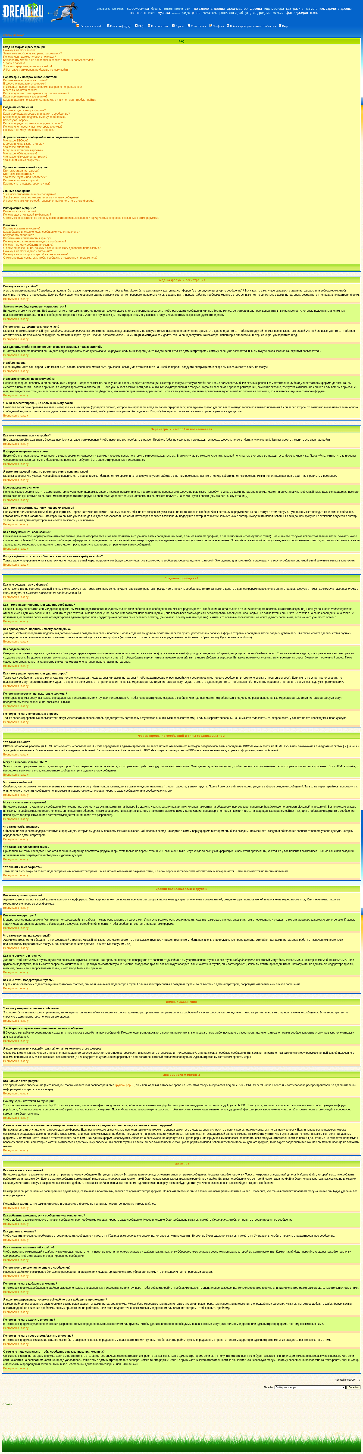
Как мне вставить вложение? (22, 228)
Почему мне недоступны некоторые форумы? (32, 126)
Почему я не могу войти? (19, 50)
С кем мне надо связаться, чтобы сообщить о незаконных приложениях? (50, 257)
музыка (163, 13)
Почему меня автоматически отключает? (29, 56)
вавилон (167, 9)
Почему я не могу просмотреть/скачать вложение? (36, 254)
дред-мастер (237, 8)
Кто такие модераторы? (18, 173)
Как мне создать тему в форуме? (24, 110)
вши (187, 8)
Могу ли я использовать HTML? (23, 143)
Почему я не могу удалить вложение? (27, 251)
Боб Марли (118, 9)
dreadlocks (103, 8)
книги (151, 13)
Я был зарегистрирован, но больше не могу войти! (36, 69)
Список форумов (13, 35)
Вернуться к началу (15, 299)
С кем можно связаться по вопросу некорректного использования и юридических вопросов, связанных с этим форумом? (81, 217)
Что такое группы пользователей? (25, 177)
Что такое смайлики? (16, 147)
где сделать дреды (209, 8)
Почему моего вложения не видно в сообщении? (34, 241)
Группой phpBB (124, 1085)
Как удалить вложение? (18, 235)
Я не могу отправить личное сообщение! (29, 194)
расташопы (210, 13)
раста (196, 13)
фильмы (278, 13)
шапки (314, 13)
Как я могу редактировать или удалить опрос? (33, 123)
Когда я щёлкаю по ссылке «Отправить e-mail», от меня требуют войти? (49, 99)
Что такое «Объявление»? (20, 153)
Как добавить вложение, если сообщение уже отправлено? (41, 231)
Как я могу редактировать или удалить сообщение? (36, 113)
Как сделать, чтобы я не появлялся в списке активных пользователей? (48, 60)
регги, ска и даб (231, 13)
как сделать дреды (335, 8)
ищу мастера (274, 8)
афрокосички (137, 8)
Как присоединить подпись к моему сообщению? (34, 117)
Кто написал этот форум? (19, 211)
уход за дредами (257, 13)
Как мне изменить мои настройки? (25, 80)
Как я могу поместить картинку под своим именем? (36, 93)
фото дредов (297, 13)
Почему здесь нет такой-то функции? (27, 214)
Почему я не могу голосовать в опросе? (28, 130)
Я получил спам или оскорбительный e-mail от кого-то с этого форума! (48, 200)
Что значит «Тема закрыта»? (21, 160)
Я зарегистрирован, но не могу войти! (27, 66)
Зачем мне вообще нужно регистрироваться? (32, 53)
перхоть (176, 13)
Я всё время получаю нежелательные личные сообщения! (40, 197)
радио (186, 13)
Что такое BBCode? (15, 140)
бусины (156, 8)
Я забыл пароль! (14, 63)
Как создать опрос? (15, 120)
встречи (179, 9)
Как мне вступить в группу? (20, 180)
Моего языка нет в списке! (20, 90)
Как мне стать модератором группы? (26, 183)
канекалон (138, 13)
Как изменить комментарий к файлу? (27, 238)
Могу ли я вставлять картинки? (23, 150)
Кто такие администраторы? (21, 170)
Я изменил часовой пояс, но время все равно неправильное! (42, 86)
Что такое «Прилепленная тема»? (25, 156)
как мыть (311, 8)
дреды (256, 8)
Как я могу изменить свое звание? (25, 96)
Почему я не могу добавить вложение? (28, 244)
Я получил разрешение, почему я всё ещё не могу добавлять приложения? (51, 248)
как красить (294, 8)
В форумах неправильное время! (24, 83)
